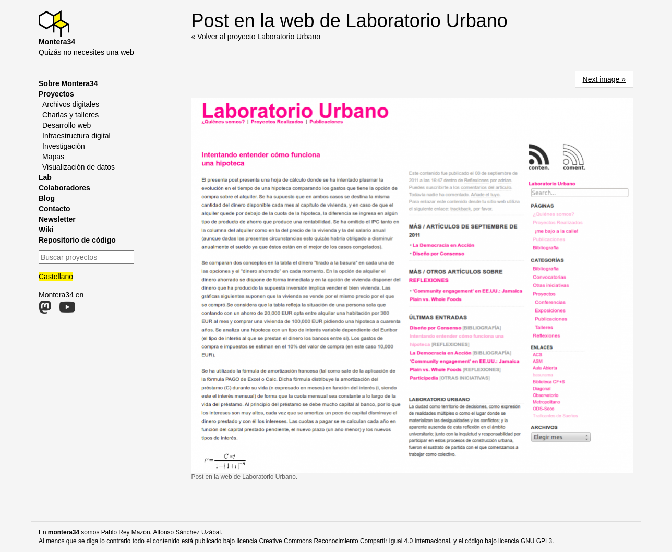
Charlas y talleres (70, 115)
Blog (47, 198)
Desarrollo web (66, 125)
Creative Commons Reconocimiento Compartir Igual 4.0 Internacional (354, 541)
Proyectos (56, 94)
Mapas (53, 156)
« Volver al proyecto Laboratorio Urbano (255, 36)
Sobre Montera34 (68, 83)
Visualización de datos (78, 167)
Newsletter (57, 219)
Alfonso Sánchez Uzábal (187, 532)
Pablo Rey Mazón (125, 532)
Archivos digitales (70, 104)
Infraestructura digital (76, 135)
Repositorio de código (77, 240)
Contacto (54, 209)
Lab (45, 177)
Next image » (604, 79)
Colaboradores (64, 188)
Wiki (46, 229)
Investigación (63, 146)
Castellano (56, 276)
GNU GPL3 (536, 541)
